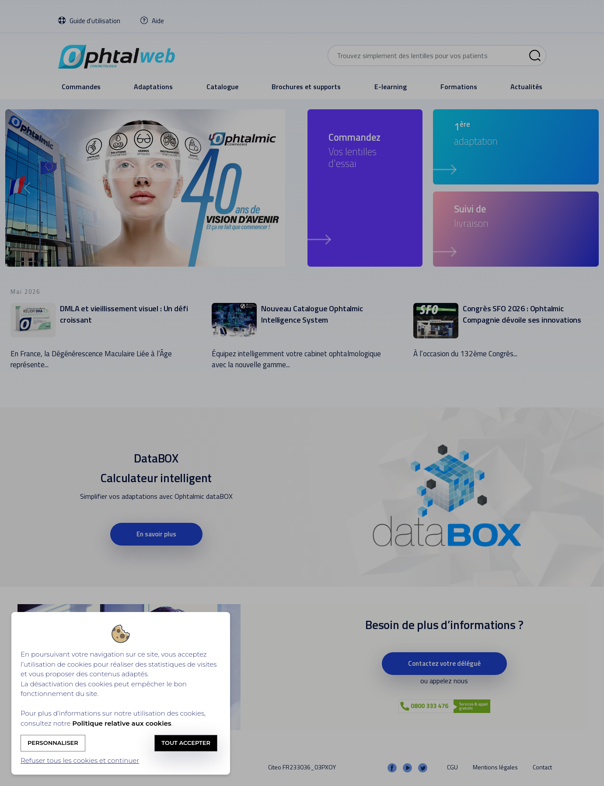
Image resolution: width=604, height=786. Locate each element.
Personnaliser (53, 742)
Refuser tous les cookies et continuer (80, 760)
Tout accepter (185, 742)
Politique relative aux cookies (121, 723)
